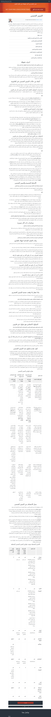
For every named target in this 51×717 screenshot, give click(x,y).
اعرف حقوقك (39, 35)
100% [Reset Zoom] (25, 706)
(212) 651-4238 (38, 9)
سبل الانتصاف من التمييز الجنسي (36, 57)
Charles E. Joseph (39, 19)
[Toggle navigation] (49, 1)
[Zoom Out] (26, 706)
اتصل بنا (25, 702)
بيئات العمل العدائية (39, 46)
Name (9, 716)
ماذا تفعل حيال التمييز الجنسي (37, 49)
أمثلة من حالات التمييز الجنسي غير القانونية (35, 38)
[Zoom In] (22, 706)
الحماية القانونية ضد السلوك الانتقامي (36, 52)
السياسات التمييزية (39, 43)
